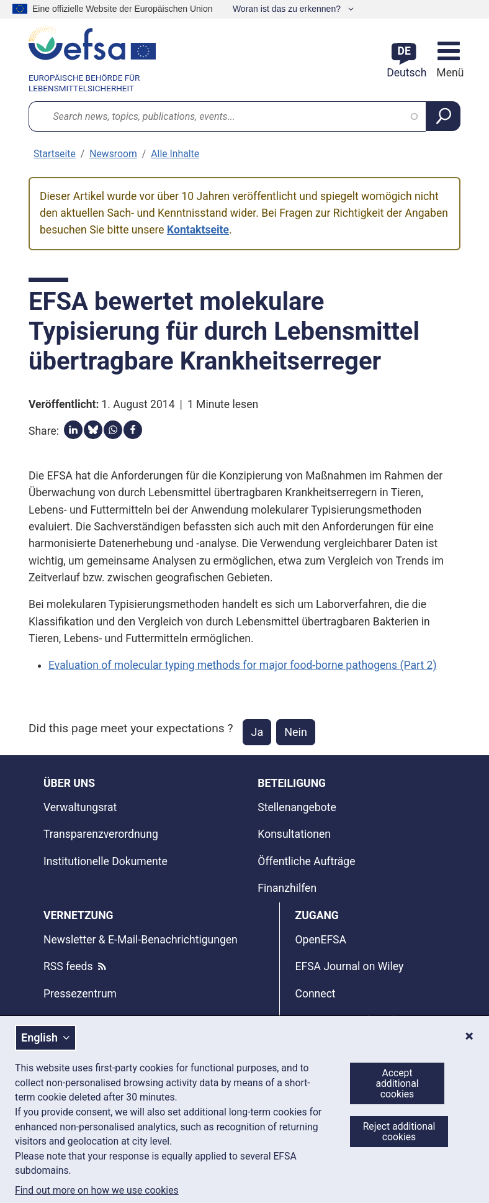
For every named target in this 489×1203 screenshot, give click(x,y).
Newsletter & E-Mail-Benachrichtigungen (140, 939)
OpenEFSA (320, 939)
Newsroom (113, 154)
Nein (295, 731)
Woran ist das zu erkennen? (288, 9)
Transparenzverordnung (100, 834)
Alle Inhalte (175, 154)
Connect (315, 993)
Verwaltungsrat (80, 807)
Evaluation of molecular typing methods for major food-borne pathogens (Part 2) (242, 665)
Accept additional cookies (396, 1083)
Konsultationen (294, 834)
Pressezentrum (80, 993)
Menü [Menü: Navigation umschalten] (448, 72)
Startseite (55, 154)
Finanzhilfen (287, 888)
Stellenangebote (297, 807)
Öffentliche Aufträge (306, 861)
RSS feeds (68, 966)
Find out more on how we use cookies (97, 1191)
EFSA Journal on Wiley (349, 966)
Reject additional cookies (399, 1131)
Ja (257, 731)
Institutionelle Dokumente (105, 861)
